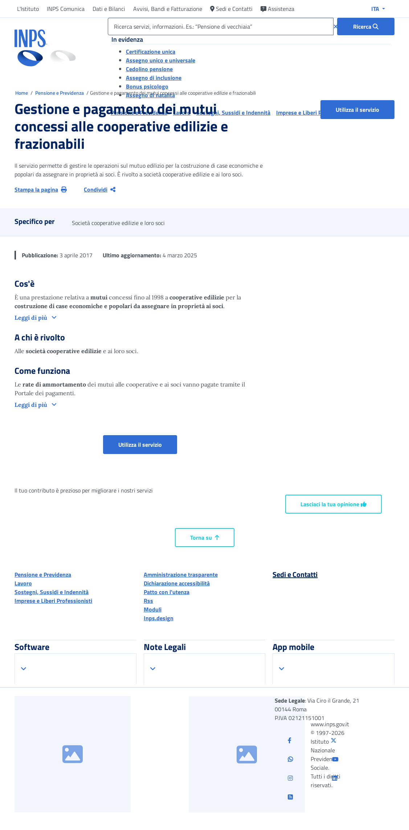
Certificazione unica (150, 51)
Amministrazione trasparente (181, 574)
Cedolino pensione (149, 69)
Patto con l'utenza (166, 592)
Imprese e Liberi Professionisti (53, 600)
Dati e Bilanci (109, 8)
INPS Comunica (66, 8)
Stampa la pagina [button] (41, 189)
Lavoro (23, 583)
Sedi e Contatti (231, 8)
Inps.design (158, 618)
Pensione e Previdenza (60, 93)
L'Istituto (28, 8)
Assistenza (277, 8)
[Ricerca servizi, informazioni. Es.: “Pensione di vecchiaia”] (221, 26)
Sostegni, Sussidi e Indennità (52, 592)
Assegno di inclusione (153, 77)
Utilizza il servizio (357, 109)
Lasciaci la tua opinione (333, 504)
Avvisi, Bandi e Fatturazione (167, 8)
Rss (148, 600)
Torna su (204, 537)
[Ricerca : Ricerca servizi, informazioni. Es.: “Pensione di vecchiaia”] (365, 26)
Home (22, 93)
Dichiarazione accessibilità (177, 583)
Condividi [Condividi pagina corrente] (99, 189)
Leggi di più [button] (32, 317)
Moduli (152, 609)
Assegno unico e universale (160, 60)
